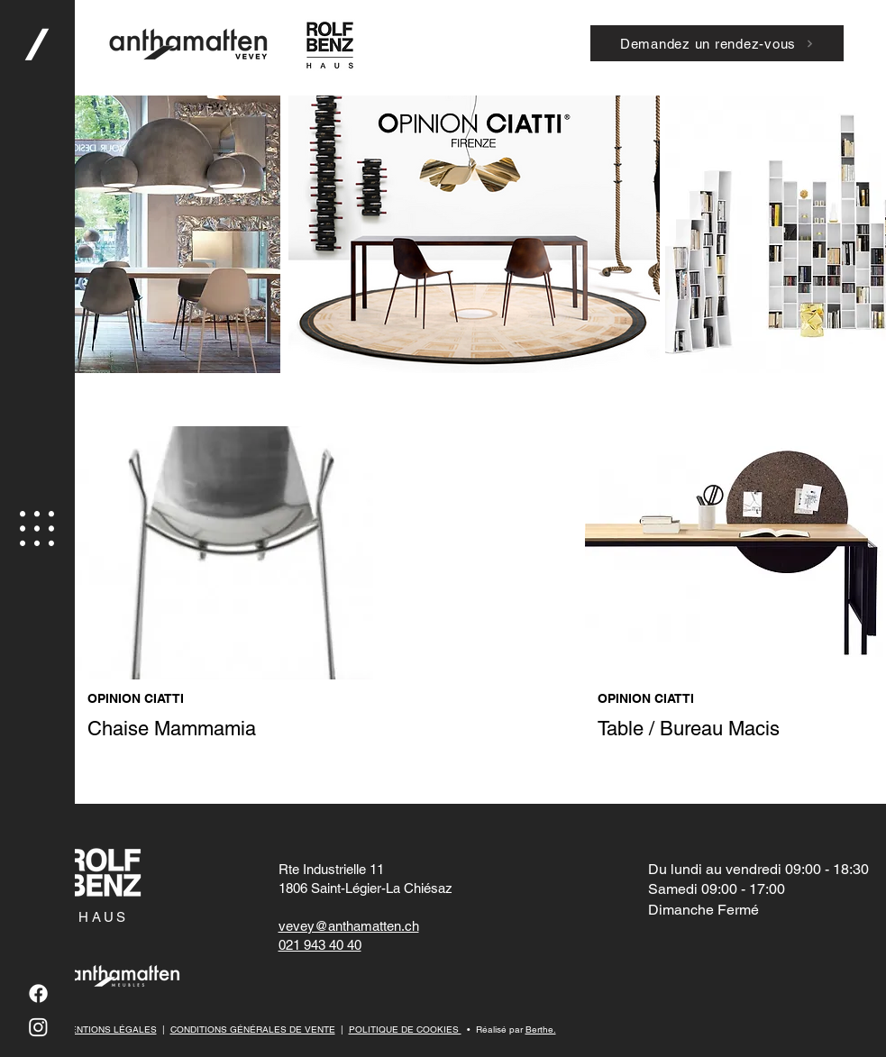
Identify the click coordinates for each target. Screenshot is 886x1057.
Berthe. (540, 1029)
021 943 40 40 (320, 944)
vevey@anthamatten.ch (349, 926)
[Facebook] (38, 993)
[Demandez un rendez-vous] (717, 43)
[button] (37, 528)
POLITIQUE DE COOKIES (405, 1029)
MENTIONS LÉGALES (110, 1029)
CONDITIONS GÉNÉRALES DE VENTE (252, 1029)
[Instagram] (38, 1027)
